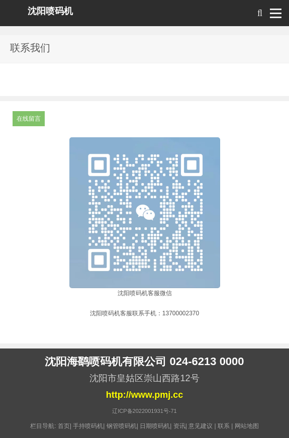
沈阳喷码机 (50, 11)
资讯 (179, 425)
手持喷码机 (88, 425)
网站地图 (247, 425)
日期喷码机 (155, 425)
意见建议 (200, 425)
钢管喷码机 (122, 425)
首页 (64, 425)
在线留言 (29, 118)
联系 (224, 425)
